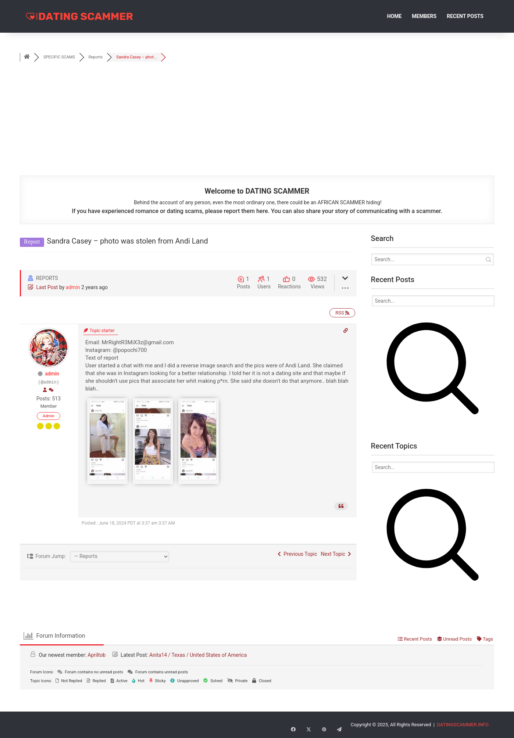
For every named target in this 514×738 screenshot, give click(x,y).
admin (73, 287)
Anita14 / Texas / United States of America (198, 655)
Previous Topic (297, 554)
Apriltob (97, 655)
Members (424, 16)
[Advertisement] (257, 120)
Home (394, 16)
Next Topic (336, 554)
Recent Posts (465, 16)
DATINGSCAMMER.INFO (463, 724)
